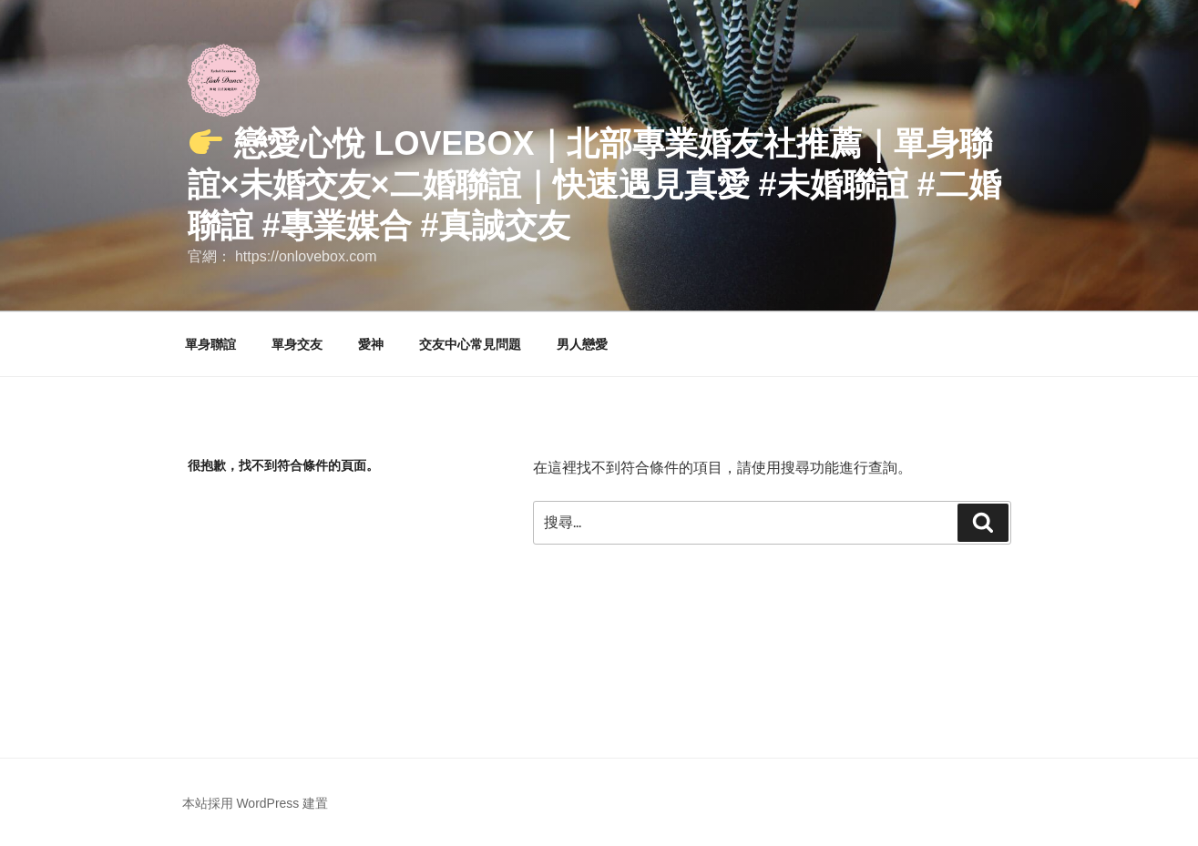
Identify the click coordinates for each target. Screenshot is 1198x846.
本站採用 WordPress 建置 (255, 803)
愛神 (371, 344)
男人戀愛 (582, 344)
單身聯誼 (210, 344)
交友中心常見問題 (470, 344)
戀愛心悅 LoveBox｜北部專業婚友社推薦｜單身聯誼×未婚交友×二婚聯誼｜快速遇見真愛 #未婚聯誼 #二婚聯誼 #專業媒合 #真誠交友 (594, 184)
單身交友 (297, 344)
